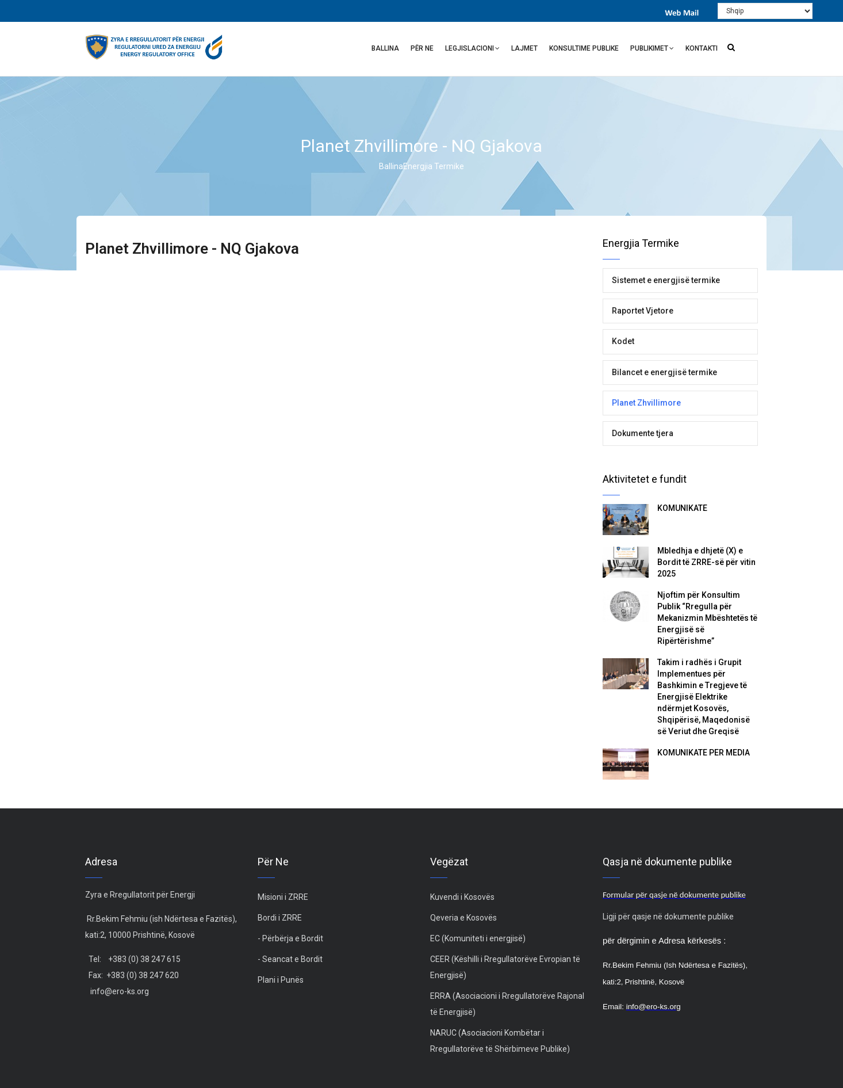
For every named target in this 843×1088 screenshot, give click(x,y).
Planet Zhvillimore (646, 402)
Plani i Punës (281, 979)
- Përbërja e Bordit (290, 938)
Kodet (623, 341)
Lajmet (524, 48)
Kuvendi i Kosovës (462, 897)
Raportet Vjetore (642, 310)
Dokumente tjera (642, 433)
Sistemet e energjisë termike (666, 280)
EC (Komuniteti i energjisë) (478, 938)
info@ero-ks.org (119, 991)
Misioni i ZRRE (283, 897)
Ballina (385, 48)
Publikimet (652, 49)
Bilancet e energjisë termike (664, 372)
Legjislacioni (472, 49)
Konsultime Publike (584, 48)
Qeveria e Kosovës (463, 917)
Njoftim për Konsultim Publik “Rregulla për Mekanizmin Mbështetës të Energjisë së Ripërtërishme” (707, 618)
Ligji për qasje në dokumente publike (668, 916)
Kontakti (701, 48)
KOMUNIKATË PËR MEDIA (703, 752)
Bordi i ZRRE (280, 917)
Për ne (422, 48)
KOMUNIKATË (682, 508)
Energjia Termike (433, 166)
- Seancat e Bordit (290, 959)
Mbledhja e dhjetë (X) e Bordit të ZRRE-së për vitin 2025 (706, 562)
